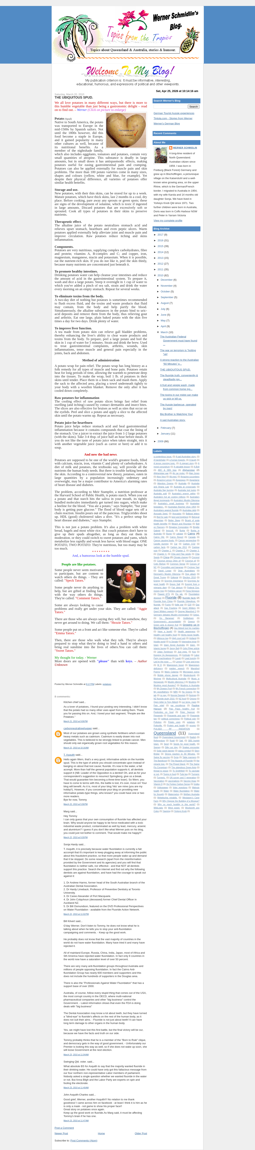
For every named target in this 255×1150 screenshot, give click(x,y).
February (166, 427)
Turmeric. (161, 778)
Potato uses (174, 722)
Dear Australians (186, 571)
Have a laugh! (165, 631)
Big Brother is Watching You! (176, 414)
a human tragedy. (177, 460)
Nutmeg (192, 695)
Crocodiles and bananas (172, 567)
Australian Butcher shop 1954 (182, 507)
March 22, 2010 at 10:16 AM (76, 748)
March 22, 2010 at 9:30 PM (76, 837)
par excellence (178, 705)
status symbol (184, 751)
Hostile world (160, 642)
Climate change (181, 557)
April (164, 326)
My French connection (186, 688)
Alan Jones (194, 473)
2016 (161, 240)
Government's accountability (167, 622)
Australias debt (189, 510)
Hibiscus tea (162, 638)
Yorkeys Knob (180, 811)
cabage (179, 534)
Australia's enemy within (184, 494)
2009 (161, 441)
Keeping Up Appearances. (166, 655)
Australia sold (160, 494)
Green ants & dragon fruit (166, 625)
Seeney (157, 747)
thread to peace (161, 771)
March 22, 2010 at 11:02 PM (76, 914)
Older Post (141, 1133)
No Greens (187, 692)
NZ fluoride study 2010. (164, 699)
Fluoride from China (163, 601)
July (163, 308)
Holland (192, 638)
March (165, 332)
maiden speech (176, 668)
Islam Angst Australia (174, 645)
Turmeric (195, 774)
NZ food (182, 699)
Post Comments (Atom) (84, 1140)
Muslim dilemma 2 (176, 682)
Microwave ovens (191, 672)
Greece (191, 622)
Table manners (189, 757)
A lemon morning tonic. (164, 463)
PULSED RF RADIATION (172, 729)
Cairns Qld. (159, 537)
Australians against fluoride (166, 510)
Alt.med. (173, 477)
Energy (157, 581)
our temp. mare (189, 702)
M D (159, 665)
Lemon (179, 662)
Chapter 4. (162, 554)
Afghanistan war (161, 473)
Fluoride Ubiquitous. (186, 601)
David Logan (164, 571)
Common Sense (177, 564)
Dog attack (190, 574)
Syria (176, 757)
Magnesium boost (175, 665)
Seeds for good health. (184, 744)
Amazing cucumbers (190, 477)
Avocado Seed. (161, 514)
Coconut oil (190, 561)
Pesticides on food (164, 712)
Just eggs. (182, 652)
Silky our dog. (171, 747)
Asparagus (181, 480)
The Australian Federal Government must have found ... (178, 340)
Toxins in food (169, 774)
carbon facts (160, 547)
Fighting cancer (175, 591)
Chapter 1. (167, 551)
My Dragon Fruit (164, 688)
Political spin (190, 719)
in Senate (173, 642)
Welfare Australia (191, 794)
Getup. (196, 615)
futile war (179, 605)
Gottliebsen (188, 618)
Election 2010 (189, 577)
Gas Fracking (170, 608)
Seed (166, 744)
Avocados (176, 514)
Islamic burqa (160, 648)
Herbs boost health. (190, 635)
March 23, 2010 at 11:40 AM (76, 1088)
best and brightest (180, 517)
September (167, 297)
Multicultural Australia (176, 679)
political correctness (170, 719)
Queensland (165, 733)
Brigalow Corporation (179, 527)
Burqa (169, 534)
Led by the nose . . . (163, 662)
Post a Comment (64, 1127)
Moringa (157, 679)
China (166, 557)
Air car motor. (179, 473)
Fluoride (171, 597)
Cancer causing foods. (164, 540)
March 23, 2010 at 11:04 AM (76, 1055)
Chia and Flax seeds (181, 554)
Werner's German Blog (167, 123)
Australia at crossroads (185, 487)
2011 (161, 269)
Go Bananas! (166, 618)
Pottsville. (158, 725)
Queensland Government (173, 737)
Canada (191, 537)
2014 (161, 252)
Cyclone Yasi (193, 567)
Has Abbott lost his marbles (186, 628)
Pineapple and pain (176, 716)
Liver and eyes (192, 662)
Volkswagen (162, 787)
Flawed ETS (164, 594)
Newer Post (61, 1133)
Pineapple (158, 716)
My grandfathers (161, 692)
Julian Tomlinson (165, 652)
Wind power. (174, 808)
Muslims (192, 682)
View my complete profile (168, 220)
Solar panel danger (165, 751)
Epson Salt (175, 584)
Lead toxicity (190, 658)
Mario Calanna (171, 672)
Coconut (195, 557)
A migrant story (186, 463)
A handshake (160, 460)
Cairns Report (176, 537)
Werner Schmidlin (185, 148)
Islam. (193, 645)
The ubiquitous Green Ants (183, 767)
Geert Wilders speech (164, 611)
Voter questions (180, 787)
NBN (175, 692)
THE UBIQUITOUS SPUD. (74, 97)
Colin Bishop (160, 564)
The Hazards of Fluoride (182, 761)
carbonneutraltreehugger (78, 728)
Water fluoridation (181, 791)
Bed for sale (162, 517)
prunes (192, 725)
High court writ (178, 638)
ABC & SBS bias (167, 470)
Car (176, 544)
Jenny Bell (174, 648)
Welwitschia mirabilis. (167, 798)
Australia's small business (171, 503)
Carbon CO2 (189, 544)
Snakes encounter (190, 747)
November (167, 285)
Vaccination (159, 781)
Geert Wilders (189, 608)
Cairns (191, 533)
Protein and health (176, 725)
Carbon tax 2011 (179, 547)
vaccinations (173, 781)
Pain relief (159, 705)
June (164, 314)
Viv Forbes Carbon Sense (178, 784)
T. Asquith (69, 754)
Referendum (159, 741)
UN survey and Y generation (183, 778)
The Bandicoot (160, 761)
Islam (156, 645)
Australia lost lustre (187, 490)
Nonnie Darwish (178, 695)
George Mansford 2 (187, 611)
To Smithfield (179, 771)
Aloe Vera (161, 477)
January (166, 433)
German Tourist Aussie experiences (174, 113)
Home (101, 1133)
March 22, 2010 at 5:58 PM (76, 804)
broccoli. (170, 530)
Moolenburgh (189, 675)
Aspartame (194, 480)
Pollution (158, 722)
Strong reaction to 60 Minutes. (180, 754)
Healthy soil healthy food (165, 635)
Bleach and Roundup (182, 524)
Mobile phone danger (167, 675)
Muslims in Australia (190, 685)
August (165, 303)
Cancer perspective (187, 540)
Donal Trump (160, 577)
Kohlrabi (186, 655)
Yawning (166, 811)
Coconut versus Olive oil (169, 561)
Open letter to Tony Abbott (166, 702)
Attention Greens (165, 483)
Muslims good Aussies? (165, 685)
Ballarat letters (192, 514)
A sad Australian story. (172, 420)
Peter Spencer (187, 712)
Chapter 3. (194, 551)
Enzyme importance (174, 581)
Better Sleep (174, 520)
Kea (194, 652)
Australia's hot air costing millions (169, 497)
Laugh (178, 658)
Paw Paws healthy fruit (182, 709)
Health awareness (186, 631)
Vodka (196, 784)
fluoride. (157, 605)
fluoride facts (189, 597)
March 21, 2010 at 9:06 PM (76, 721)
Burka (182, 530)
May (163, 320)
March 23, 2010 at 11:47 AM (76, 1121)
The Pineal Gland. (177, 764)
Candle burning (161, 544)
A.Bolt (196, 467)
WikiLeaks (158, 808)
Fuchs (168, 605)
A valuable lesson (182, 467)
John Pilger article (191, 648)
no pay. (163, 695)
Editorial (174, 577)
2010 (161, 275)
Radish (193, 737)
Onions (193, 699)
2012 (161, 263)
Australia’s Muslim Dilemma (186, 500)
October (166, 291)
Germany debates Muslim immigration (171, 615)
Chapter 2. (180, 551)
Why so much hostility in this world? (176, 804)
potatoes (107, 684)
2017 (161, 234)
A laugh (192, 460)
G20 (190, 605)
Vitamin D (158, 784)
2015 (161, 246)
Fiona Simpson (192, 591)
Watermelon (173, 794)
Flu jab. (179, 594)
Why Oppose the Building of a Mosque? (180, 801)
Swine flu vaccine (162, 757)
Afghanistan (188, 470)
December (167, 279)
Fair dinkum (177, 588)
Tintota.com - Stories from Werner (173, 118)
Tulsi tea (183, 774)
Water (166, 791)
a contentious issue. (163, 457)
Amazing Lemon (164, 480)
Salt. (181, 741)
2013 (161, 257)
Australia (182, 483)
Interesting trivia (189, 642)
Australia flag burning (164, 490)
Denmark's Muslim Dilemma (167, 574)
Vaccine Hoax (189, 781)
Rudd (172, 741)
